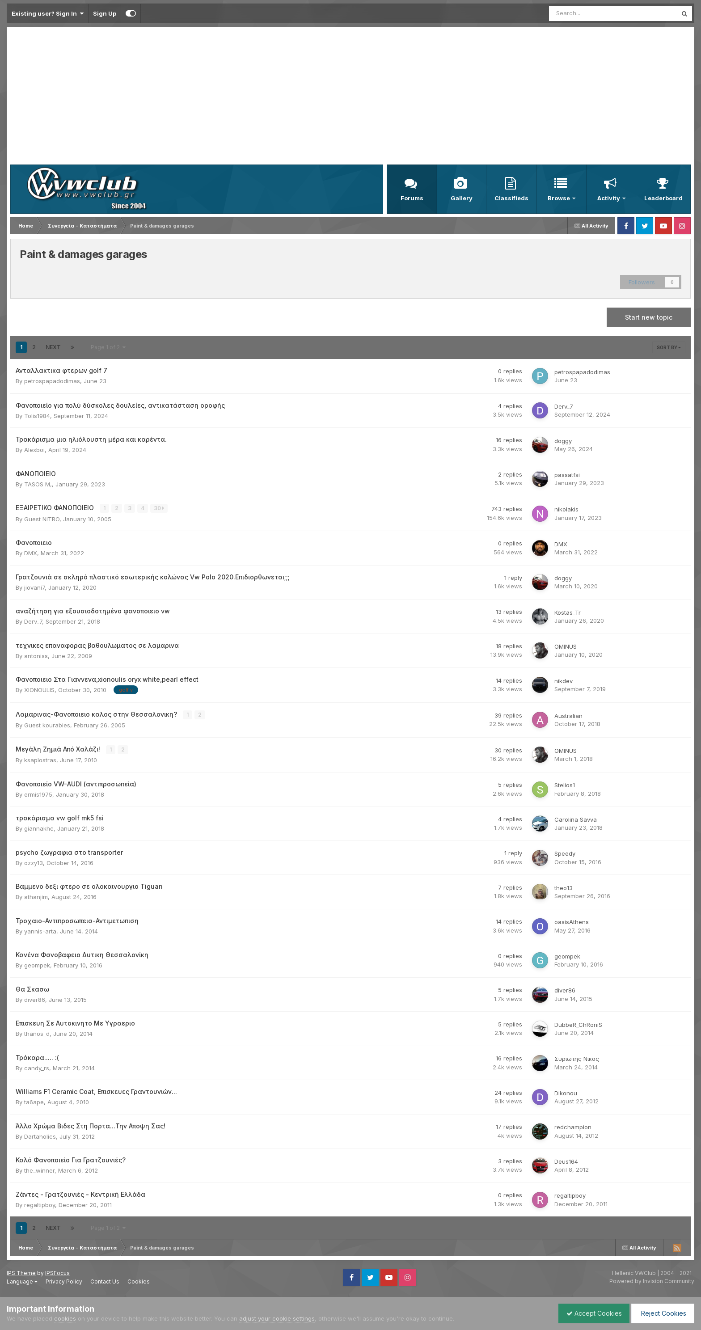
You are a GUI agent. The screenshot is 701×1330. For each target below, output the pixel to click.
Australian (568, 715)
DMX (30, 553)
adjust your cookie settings (277, 1318)
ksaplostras (40, 759)
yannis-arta (40, 930)
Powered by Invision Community (651, 1280)
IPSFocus (57, 1272)
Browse (559, 198)
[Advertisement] (350, 97)
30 (159, 508)
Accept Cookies (589, 1313)
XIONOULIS (39, 689)
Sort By (669, 347)
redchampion (572, 1126)
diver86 (34, 998)
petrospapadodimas (52, 380)
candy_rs (36, 1067)
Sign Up (104, 13)
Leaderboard (663, 198)
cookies (65, 1318)
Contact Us (104, 1280)
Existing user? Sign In (48, 13)
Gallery (462, 198)
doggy (563, 440)
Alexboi (34, 449)
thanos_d (37, 1033)
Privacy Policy (64, 1280)
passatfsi (567, 474)
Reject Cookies (661, 1313)
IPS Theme (21, 1272)
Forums (412, 198)
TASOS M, (38, 484)
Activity (609, 198)
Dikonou (565, 1092)
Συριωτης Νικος (576, 1058)
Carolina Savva (575, 818)
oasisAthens (571, 921)
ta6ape (34, 1101)
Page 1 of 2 (108, 347)
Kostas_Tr (567, 612)
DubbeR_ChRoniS (578, 1023)
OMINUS (565, 646)
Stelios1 (564, 784)
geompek (37, 964)
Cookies (138, 1280)
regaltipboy (39, 1204)
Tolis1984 (37, 415)
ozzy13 (33, 862)
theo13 (563, 887)
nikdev (563, 680)
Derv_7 (563, 406)
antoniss (36, 655)
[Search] (589, 13)
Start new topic (648, 317)
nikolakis (566, 509)
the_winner (39, 1170)
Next (53, 347)
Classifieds (511, 198)
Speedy (564, 853)
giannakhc (39, 828)
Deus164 (566, 1160)
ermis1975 (38, 793)
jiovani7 (34, 587)
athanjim (36, 896)
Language (22, 1280)
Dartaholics (40, 1135)
